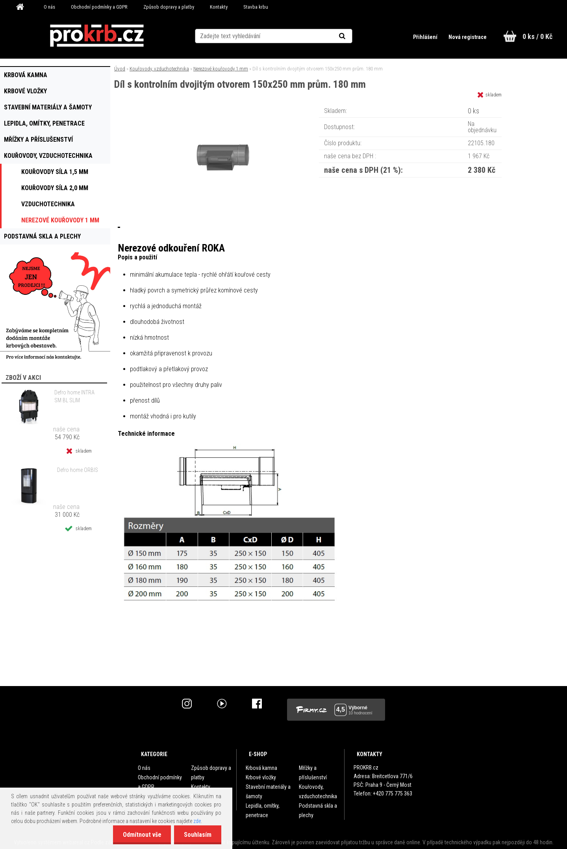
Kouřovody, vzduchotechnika (159, 69)
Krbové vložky (261, 777)
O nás (49, 7)
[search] (352, 36)
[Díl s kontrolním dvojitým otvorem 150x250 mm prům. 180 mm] (224, 108)
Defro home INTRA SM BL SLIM (74, 396)
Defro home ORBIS (77, 470)
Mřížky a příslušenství (313, 773)
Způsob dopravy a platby (168, 7)
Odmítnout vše (141, 834)
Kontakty (219, 7)
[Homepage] (23, 7)
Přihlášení (426, 37)
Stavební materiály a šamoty (268, 791)
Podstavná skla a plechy (318, 810)
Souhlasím (197, 834)
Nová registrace (467, 37)
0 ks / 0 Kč (537, 36)
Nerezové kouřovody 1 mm (220, 69)
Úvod (119, 69)
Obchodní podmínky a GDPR (99, 7)
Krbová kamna (261, 768)
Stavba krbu (255, 7)
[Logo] (97, 35)
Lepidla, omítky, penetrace (263, 810)
